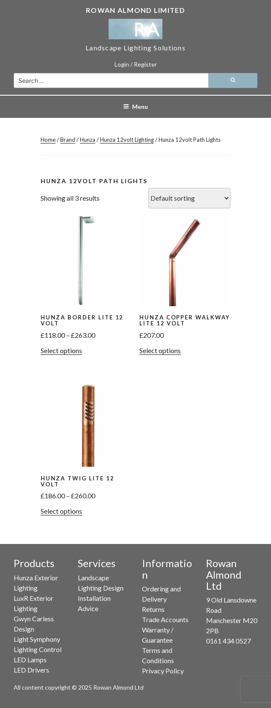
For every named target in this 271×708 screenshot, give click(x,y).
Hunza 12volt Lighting (127, 139)
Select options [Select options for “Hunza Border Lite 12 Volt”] (61, 350)
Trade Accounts (165, 619)
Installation (94, 598)
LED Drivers (31, 670)
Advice (88, 608)
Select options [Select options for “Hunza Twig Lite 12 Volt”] (61, 511)
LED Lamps (30, 659)
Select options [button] (160, 350)
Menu (135, 106)
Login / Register (136, 64)
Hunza (87, 139)
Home (48, 139)
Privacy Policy (163, 671)
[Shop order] (189, 198)
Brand (67, 139)
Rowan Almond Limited (135, 10)
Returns (153, 609)
